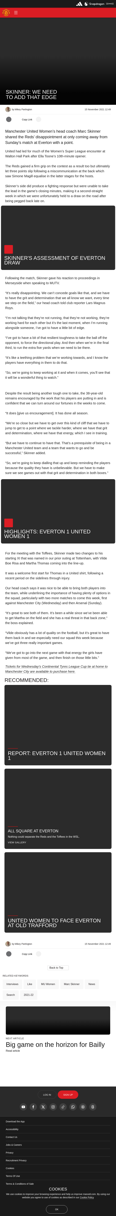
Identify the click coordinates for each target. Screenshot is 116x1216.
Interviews (12, 984)
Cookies (10, 1168)
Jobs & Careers (14, 1145)
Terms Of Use (13, 1176)
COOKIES (58, 1189)
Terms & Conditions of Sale (20, 1184)
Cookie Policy (87, 1197)
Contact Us (11, 1137)
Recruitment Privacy (16, 1160)
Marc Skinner (72, 984)
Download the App (15, 1121)
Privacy (9, 1152)
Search (10, 994)
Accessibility (12, 1129)
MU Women (48, 984)
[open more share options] (38, 119)
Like (29, 984)
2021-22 (29, 994)
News (92, 984)
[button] (16, 13)
